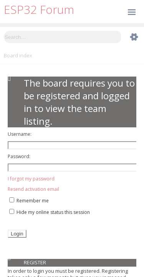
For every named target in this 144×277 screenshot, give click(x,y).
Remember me (29, 200)
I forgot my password (31, 178)
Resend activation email (33, 189)
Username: (19, 134)
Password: (19, 156)
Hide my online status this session (49, 212)
